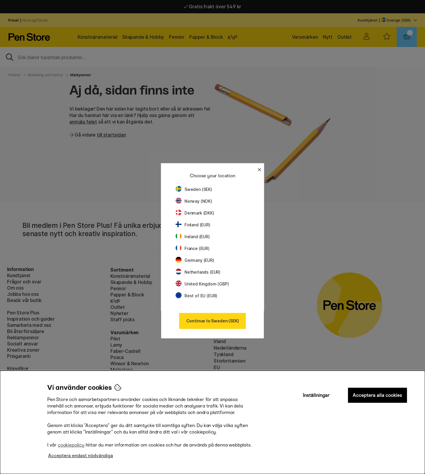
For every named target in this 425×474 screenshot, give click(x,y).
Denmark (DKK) (195, 212)
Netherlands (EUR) (198, 272)
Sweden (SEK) (194, 189)
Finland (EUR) (193, 224)
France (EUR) (193, 248)
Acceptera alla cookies (377, 395)
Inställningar (316, 395)
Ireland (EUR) (193, 236)
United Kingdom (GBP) (202, 283)
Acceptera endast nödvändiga (80, 455)
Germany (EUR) (195, 260)
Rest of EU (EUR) (196, 295)
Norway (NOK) (194, 201)
